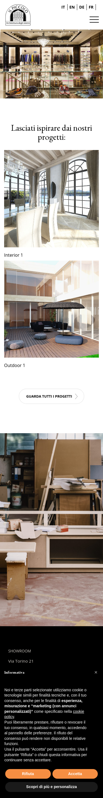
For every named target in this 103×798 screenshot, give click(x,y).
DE (81, 7)
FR (91, 7)
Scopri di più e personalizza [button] (51, 786)
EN (72, 7)
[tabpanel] (51, 64)
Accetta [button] (75, 774)
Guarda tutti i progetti (49, 396)
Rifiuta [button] (28, 774)
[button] (95, 672)
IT (63, 7)
